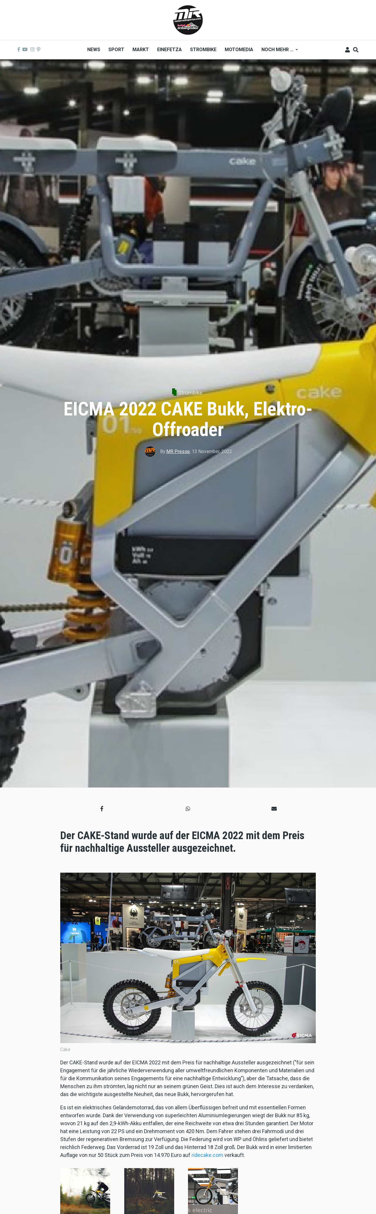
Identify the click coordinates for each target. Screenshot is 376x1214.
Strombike (190, 393)
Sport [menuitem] (116, 49)
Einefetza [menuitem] (169, 49)
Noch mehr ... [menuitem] (277, 51)
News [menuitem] (93, 49)
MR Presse (178, 451)
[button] (101, 808)
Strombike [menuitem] (203, 49)
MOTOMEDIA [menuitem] (239, 49)
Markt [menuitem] (140, 49)
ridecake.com (207, 1155)
